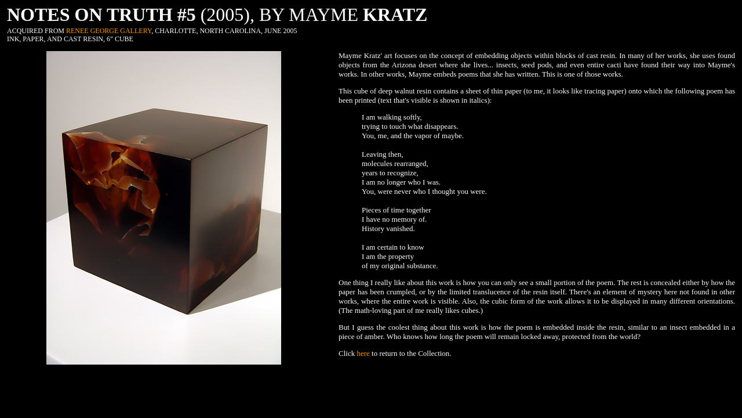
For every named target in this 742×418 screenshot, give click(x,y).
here (363, 353)
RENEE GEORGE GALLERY (108, 31)
